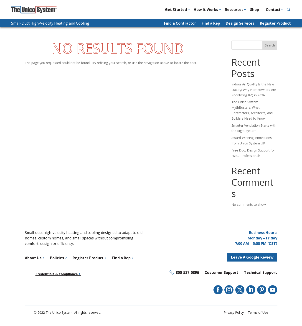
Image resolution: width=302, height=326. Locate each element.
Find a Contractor (180, 23)
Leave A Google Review (252, 257)
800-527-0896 (187, 272)
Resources (234, 9)
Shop (254, 9)
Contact (273, 9)
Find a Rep (211, 23)
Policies (57, 257)
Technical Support (260, 272)
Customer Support (221, 272)
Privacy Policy (234, 312)
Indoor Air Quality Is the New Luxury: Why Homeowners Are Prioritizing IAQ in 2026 (253, 89)
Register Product (275, 23)
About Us (33, 257)
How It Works (206, 9)
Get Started (176, 9)
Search (270, 45)
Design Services (240, 23)
